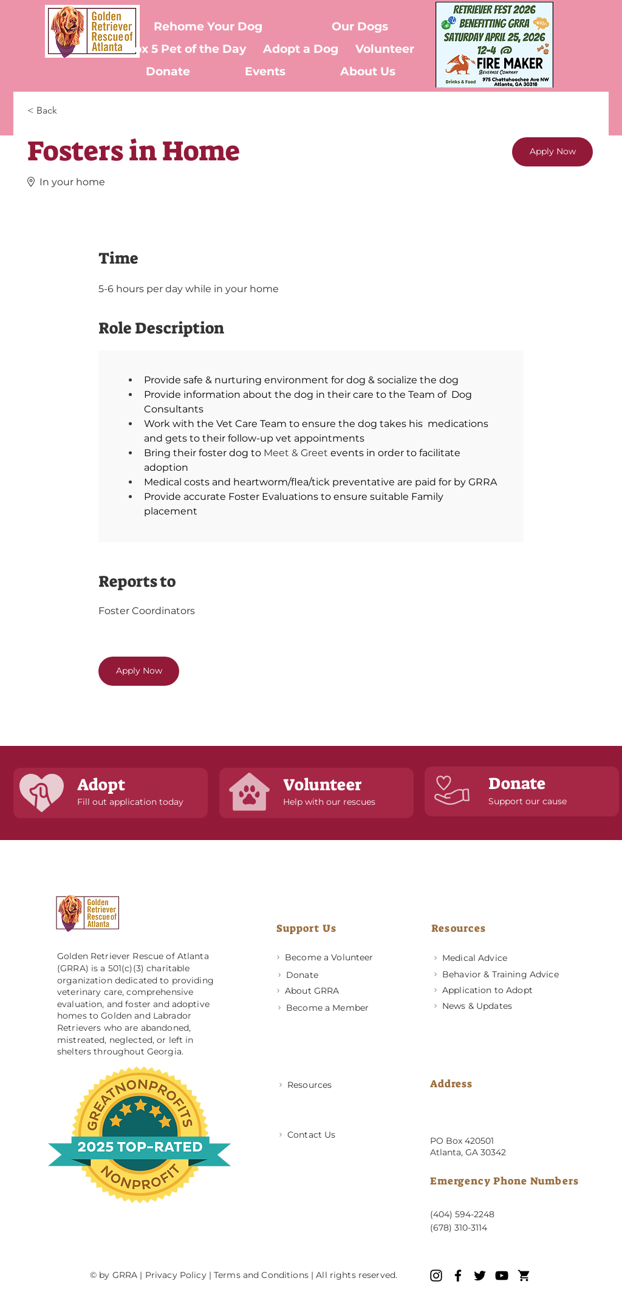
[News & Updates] (485, 1005)
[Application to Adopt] (504, 989)
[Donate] (329, 974)
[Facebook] (458, 1275)
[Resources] (330, 1085)
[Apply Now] (552, 151)
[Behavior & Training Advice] (504, 974)
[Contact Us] (330, 1135)
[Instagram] (436, 1275)
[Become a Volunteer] (327, 957)
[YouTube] (502, 1275)
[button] (360, 26)
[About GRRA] (327, 990)
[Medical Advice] (485, 957)
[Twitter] (480, 1275)
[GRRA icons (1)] (523, 1275)
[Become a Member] (329, 1007)
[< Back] (70, 111)
